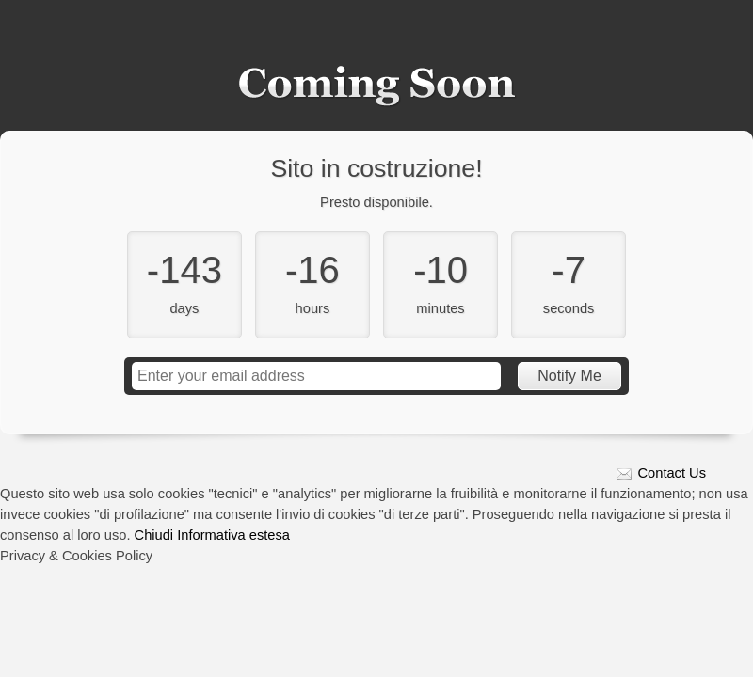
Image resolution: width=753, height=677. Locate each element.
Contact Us (672, 472)
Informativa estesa (233, 535)
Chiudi (154, 535)
